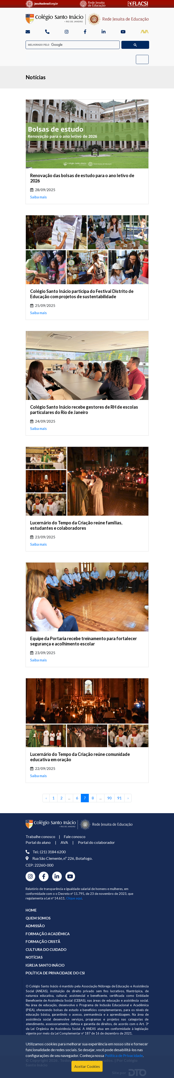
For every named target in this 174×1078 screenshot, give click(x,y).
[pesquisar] (71, 45)
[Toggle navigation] (142, 59)
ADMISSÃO (35, 926)
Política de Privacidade (124, 1055)
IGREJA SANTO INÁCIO (45, 965)
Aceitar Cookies (87, 1066)
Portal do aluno (38, 842)
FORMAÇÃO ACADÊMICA (48, 934)
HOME (31, 910)
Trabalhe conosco (40, 836)
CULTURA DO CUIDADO (46, 949)
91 (119, 798)
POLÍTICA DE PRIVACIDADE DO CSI (55, 973)
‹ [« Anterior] (46, 798)
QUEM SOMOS (38, 918)
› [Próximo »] (128, 798)
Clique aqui (74, 898)
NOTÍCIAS (34, 957)
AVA (64, 842)
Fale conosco (74, 836)
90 (109, 798)
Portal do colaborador (96, 842)
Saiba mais (38, 197)
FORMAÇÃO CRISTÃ (43, 941)
